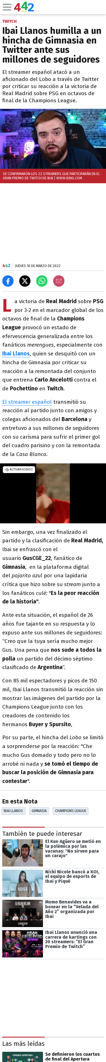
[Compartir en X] (25, 281)
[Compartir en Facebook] (8, 281)
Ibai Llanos (13, 811)
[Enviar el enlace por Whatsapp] (41, 281)
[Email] (58, 281)
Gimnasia (39, 811)
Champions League (70, 811)
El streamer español (27, 402)
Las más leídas (23, 1044)
